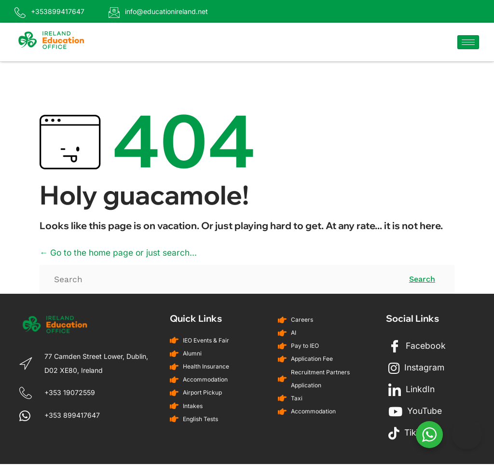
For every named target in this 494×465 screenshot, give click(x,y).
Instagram (417, 369)
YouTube (416, 412)
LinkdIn (412, 390)
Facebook (417, 347)
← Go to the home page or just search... (122, 253)
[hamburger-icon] (468, 43)
